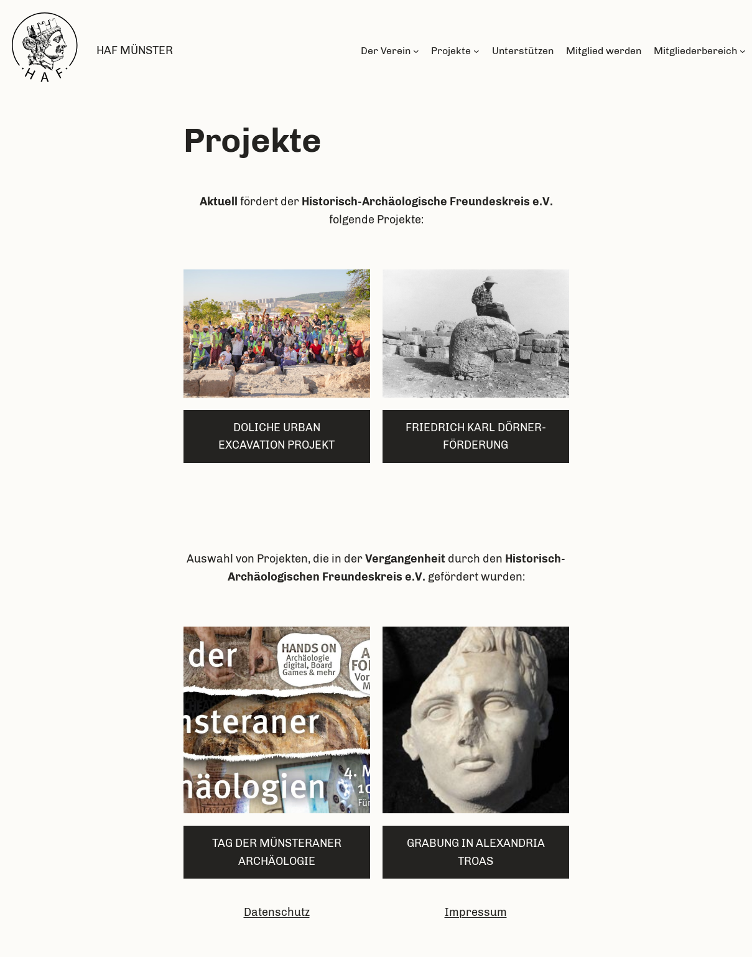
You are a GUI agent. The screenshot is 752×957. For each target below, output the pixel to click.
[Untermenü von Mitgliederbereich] (743, 51)
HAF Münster (134, 50)
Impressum (476, 912)
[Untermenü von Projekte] (476, 51)
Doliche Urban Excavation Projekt (276, 436)
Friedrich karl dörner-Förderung (476, 436)
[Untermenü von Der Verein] (416, 51)
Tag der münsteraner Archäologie (276, 852)
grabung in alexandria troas (476, 852)
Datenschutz (277, 912)
